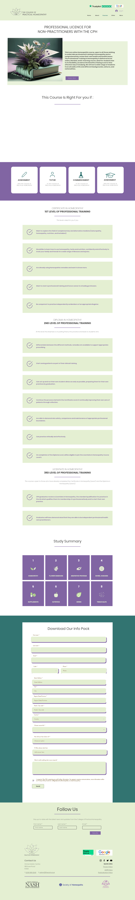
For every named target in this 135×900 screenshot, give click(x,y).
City (35, 686)
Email (34, 655)
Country (36, 714)
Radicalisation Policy (105, 873)
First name (35, 635)
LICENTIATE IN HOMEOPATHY (67, 469)
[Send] (38, 786)
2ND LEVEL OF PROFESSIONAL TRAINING (67, 323)
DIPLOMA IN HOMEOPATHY (67, 319)
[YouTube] (111, 860)
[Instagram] (100, 860)
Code (35, 666)
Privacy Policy (108, 867)
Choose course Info (39, 725)
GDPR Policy (109, 870)
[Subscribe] (95, 833)
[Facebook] (104, 860)
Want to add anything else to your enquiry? (45, 760)
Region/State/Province (40, 696)
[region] (24, 180)
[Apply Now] (72, 78)
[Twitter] (107, 860)
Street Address (38, 678)
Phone (64, 666)
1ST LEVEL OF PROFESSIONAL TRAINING (67, 211)
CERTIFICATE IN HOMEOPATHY (67, 208)
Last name (35, 645)
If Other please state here (41, 748)
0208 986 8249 (31, 873)
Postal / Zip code (38, 705)
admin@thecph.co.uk (47, 872)
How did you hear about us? (41, 736)
